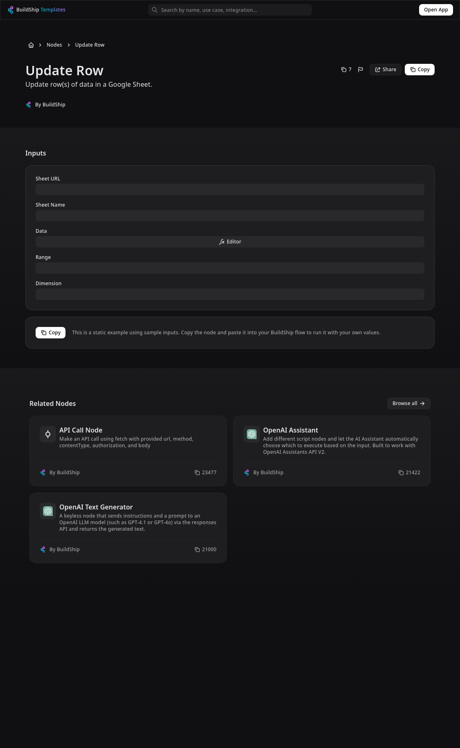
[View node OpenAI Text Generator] (128, 528)
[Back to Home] (29, 45)
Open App (436, 9)
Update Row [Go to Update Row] (90, 45)
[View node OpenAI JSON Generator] (332, 528)
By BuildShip (50, 104)
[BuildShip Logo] (44, 10)
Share (385, 69)
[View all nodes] (409, 403)
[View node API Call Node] (128, 451)
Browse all (409, 403)
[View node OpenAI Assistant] (332, 451)
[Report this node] (360, 69)
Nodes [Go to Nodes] (54, 45)
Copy (420, 69)
